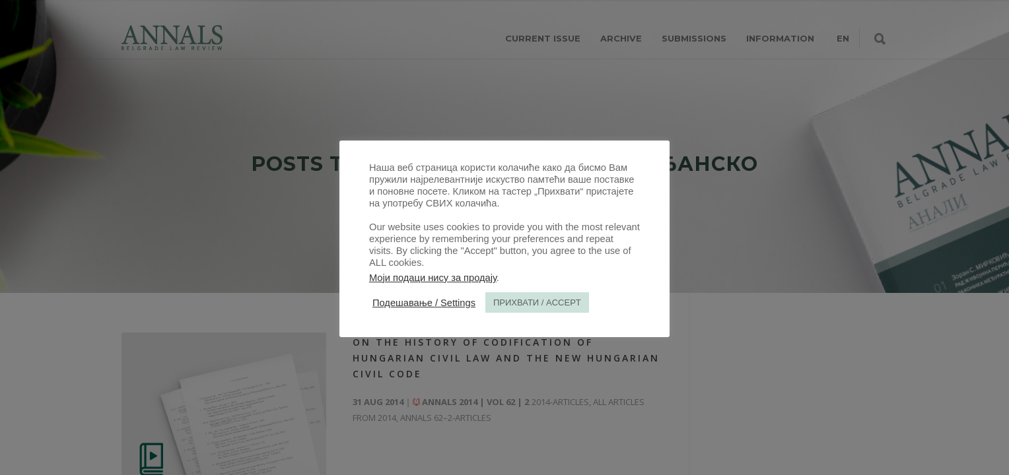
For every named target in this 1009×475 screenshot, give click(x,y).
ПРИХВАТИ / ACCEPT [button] (537, 302)
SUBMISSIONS (694, 38)
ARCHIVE (621, 38)
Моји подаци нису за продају (433, 277)
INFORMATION (780, 38)
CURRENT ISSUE (542, 38)
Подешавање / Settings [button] (423, 303)
